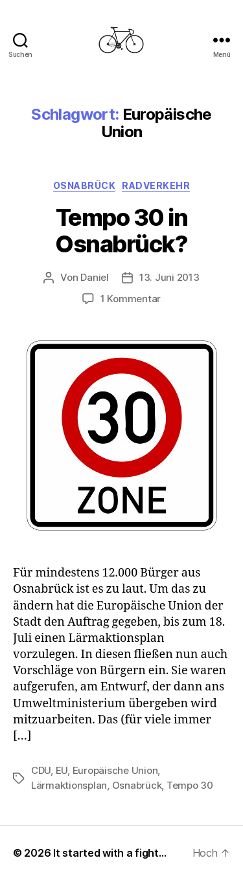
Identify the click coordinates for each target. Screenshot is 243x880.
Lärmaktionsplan (69, 785)
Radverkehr (156, 185)
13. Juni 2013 (169, 277)
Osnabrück (84, 185)
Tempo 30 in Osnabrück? (121, 230)
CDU (41, 770)
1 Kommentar (130, 298)
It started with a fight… (110, 852)
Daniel (94, 277)
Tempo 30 (190, 785)
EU (62, 770)
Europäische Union (115, 770)
